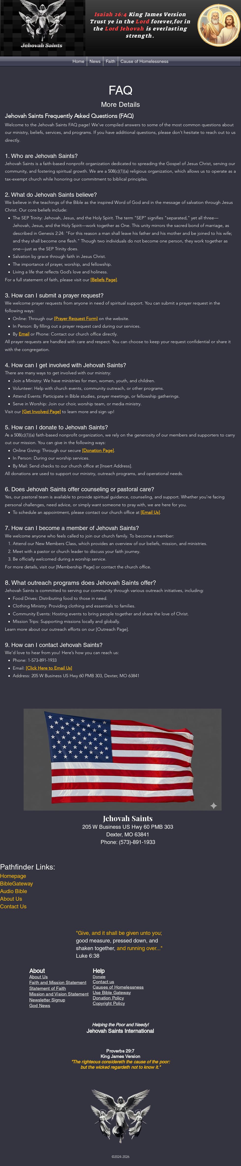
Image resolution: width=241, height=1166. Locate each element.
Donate (99, 976)
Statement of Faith (47, 988)
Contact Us (13, 906)
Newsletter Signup (47, 999)
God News (39, 1005)
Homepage (13, 876)
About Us (11, 899)
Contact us (103, 981)
